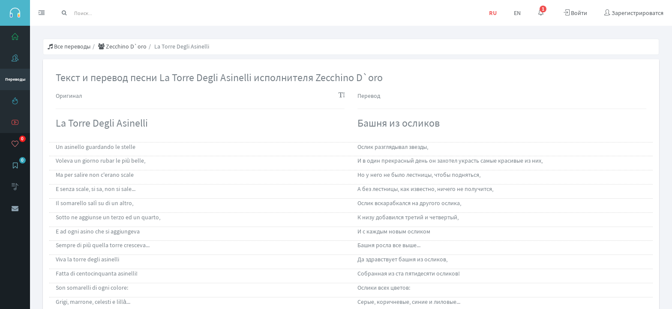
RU (493, 13)
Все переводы (69, 46)
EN (517, 13)
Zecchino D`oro (122, 46)
